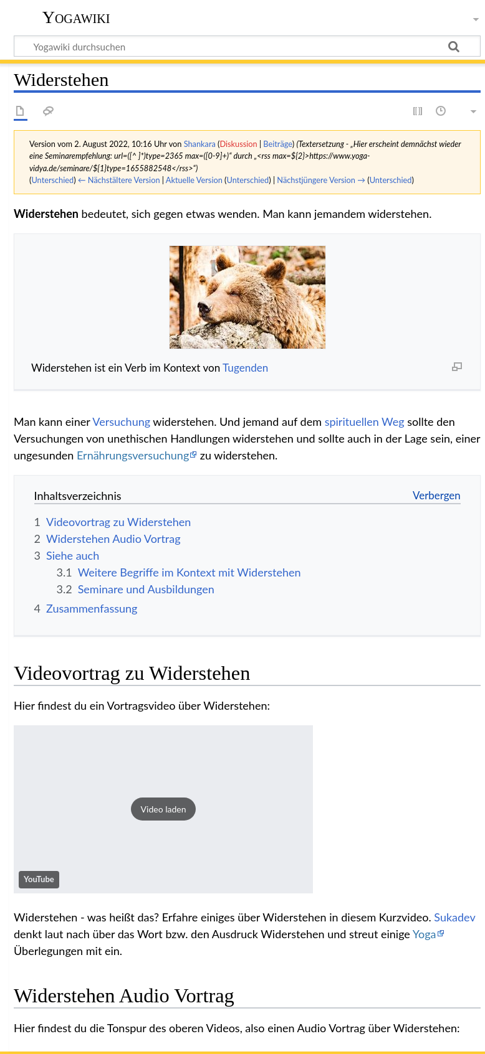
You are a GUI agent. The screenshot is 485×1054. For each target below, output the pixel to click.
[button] (163, 809)
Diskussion (238, 144)
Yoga (424, 934)
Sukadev (454, 917)
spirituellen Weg (365, 421)
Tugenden (245, 367)
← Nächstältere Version (119, 180)
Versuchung (121, 421)
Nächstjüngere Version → (321, 180)
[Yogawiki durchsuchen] (247, 46)
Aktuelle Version (194, 180)
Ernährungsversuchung (133, 455)
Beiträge (277, 144)
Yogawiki (76, 17)
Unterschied (52, 180)
